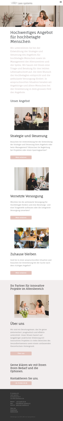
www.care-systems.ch (22, 405)
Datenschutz (14, 411)
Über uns (21, 353)
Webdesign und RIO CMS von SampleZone (22, 416)
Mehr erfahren (20, 157)
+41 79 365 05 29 (21, 383)
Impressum (13, 410)
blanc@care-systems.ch (23, 403)
